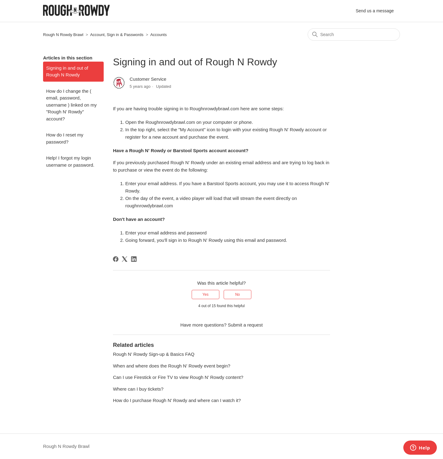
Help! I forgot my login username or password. (70, 161)
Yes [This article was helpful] (205, 294)
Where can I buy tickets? (138, 389)
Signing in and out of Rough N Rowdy (67, 71)
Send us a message (375, 10)
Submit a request (245, 324)
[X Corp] (124, 259)
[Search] (354, 34)
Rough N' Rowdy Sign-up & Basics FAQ (153, 354)
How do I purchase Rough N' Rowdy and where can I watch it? (177, 400)
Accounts (158, 34)
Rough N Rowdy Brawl (63, 34)
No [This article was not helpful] (237, 294)
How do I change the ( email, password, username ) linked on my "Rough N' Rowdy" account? (71, 104)
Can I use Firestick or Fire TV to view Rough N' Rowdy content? (178, 377)
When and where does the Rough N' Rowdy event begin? (171, 365)
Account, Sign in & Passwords (116, 34)
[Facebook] (115, 259)
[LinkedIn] (134, 259)
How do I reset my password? (64, 138)
